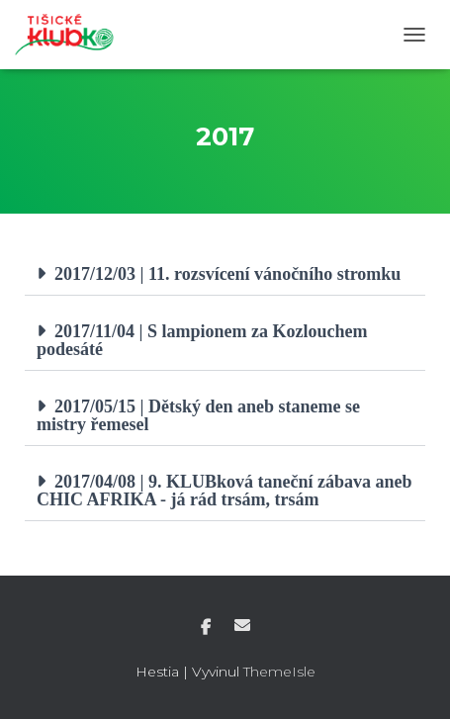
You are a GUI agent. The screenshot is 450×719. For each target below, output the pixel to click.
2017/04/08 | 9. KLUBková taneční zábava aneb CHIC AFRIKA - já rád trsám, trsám (224, 490)
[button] (225, 274)
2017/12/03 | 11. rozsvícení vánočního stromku (227, 274)
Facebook (206, 628)
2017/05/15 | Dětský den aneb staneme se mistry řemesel (198, 415)
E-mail (242, 625)
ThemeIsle (279, 671)
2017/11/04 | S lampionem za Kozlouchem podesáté (202, 340)
